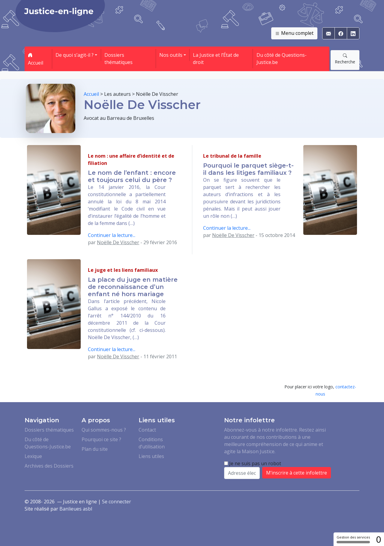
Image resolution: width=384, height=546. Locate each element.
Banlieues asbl (75, 508)
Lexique (33, 456)
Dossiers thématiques (118, 58)
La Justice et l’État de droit (216, 58)
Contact (147, 429)
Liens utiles (151, 456)
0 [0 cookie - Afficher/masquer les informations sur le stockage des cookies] (378, 539)
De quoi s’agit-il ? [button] (75, 55)
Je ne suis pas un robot (252, 463)
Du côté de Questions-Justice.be (281, 58)
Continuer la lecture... (111, 235)
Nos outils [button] (170, 55)
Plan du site (95, 449)
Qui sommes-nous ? (104, 429)
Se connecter (116, 501)
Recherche (345, 59)
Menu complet (294, 33)
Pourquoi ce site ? (101, 439)
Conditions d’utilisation (152, 443)
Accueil (35, 59)
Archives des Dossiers (49, 466)
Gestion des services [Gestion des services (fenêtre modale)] (353, 539)
